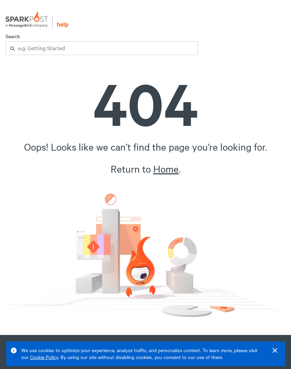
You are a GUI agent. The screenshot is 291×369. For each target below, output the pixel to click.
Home (166, 168)
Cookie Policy (44, 357)
